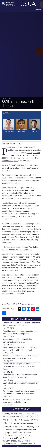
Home (4, 98)
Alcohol (26, 427)
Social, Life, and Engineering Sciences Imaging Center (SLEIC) (21, 155)
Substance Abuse (13, 416)
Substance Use (20, 414)
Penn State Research (28, 419)
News (10, 98)
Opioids (6, 414)
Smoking (28, 441)
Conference (10, 441)
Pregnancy (10, 444)
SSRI (9, 419)
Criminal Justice (13, 435)
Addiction (34, 414)
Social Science (24, 432)
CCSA (36, 416)
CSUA (15, 304)
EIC (19, 441)
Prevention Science (24, 444)
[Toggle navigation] (37, 9)
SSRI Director (28, 304)
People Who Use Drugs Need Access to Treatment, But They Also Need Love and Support (19, 366)
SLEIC (20, 304)
